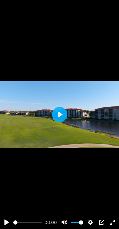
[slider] (27, 222)
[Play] (7, 222)
